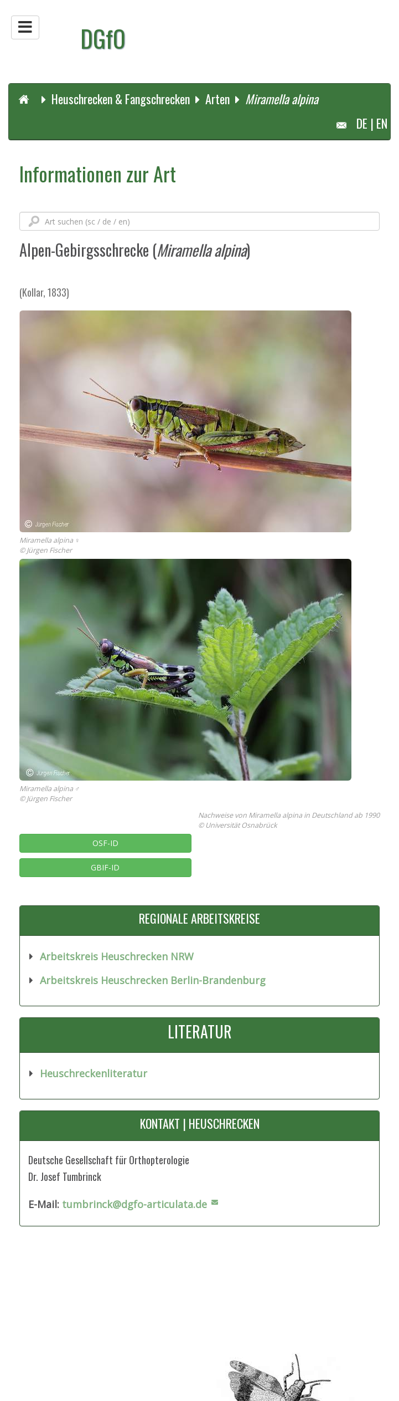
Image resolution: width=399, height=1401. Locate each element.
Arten (217, 99)
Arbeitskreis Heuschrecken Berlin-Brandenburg (151, 980)
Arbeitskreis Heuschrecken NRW (117, 956)
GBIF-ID (105, 867)
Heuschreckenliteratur (92, 1073)
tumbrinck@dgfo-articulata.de (134, 1204)
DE (361, 123)
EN (381, 123)
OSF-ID (105, 843)
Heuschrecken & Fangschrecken (120, 99)
